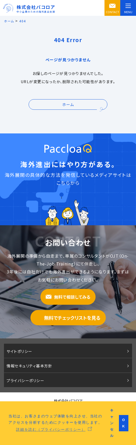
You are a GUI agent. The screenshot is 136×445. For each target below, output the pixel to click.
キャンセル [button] (112, 423)
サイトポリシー (19, 351)
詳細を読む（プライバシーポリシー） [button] (50, 429)
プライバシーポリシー (25, 380)
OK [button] (123, 423)
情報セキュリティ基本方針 (29, 365)
